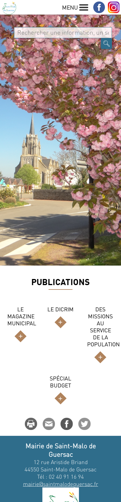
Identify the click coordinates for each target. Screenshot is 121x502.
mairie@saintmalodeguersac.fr (60, 483)
